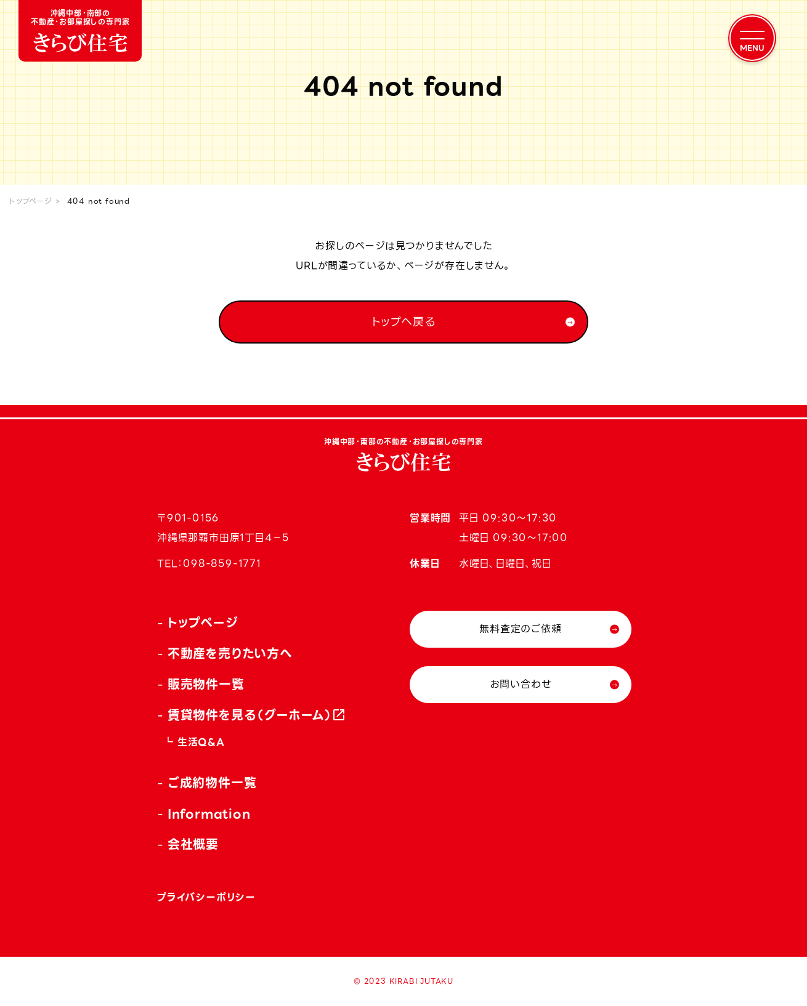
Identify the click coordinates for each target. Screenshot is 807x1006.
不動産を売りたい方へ (230, 654)
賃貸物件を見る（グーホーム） (250, 715)
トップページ (30, 201)
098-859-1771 (222, 563)
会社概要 (193, 845)
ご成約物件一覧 (212, 783)
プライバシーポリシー (206, 897)
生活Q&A (201, 742)
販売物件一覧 (206, 684)
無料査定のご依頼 (520, 629)
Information (209, 814)
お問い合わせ (521, 684)
